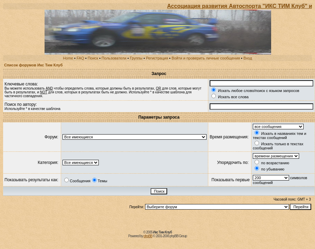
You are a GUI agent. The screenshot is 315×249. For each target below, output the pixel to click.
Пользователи (114, 58)
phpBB (148, 236)
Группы (136, 58)
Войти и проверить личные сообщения (206, 58)
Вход (248, 58)
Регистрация (157, 58)
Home (68, 58)
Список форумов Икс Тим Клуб (33, 65)
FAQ (80, 58)
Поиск (93, 58)
